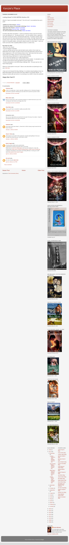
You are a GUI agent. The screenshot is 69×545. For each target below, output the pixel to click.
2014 (50, 510)
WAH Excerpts (50, 17)
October (52, 488)
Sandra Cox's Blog (62, 492)
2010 (50, 518)
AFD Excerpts (50, 21)
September (52, 490)
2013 (50, 512)
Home (23, 170)
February (52, 504)
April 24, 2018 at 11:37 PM (11, 161)
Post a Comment (8, 164)
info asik (8, 158)
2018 (50, 449)
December (52, 453)
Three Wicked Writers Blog (61, 495)
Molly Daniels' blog (62, 480)
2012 (50, 514)
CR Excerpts (50, 23)
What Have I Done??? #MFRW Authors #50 (52, 473)
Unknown (8, 88)
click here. (7, 68)
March (51, 502)
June (51, 496)
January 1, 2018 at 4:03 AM (12, 129)
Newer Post (6, 170)
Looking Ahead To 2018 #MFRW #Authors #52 (52, 459)
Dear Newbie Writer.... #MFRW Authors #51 (52, 466)
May (51, 498)
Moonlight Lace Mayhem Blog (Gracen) (61, 485)
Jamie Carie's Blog (62, 476)
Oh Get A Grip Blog (62, 487)
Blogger (42, 539)
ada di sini (16, 160)
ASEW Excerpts (50, 19)
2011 (50, 516)
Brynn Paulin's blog (62, 461)
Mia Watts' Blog (61, 478)
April (51, 500)
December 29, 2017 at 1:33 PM (12, 110)
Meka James (9, 97)
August (51, 493)
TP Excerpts (50, 26)
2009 (50, 520)
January (52, 506)
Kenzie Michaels (57, 527)
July (51, 495)
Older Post (41, 170)
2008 (50, 522)
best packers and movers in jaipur (16, 152)
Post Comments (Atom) (13, 173)
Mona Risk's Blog (62, 482)
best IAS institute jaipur (17, 147)
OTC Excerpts (50, 24)
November (52, 485)
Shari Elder (8, 107)
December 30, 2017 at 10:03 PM (13, 120)
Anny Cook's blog (62, 452)
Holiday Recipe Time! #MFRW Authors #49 (52, 479)
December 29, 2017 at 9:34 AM (12, 93)
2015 (50, 508)
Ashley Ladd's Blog (62, 454)
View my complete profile (52, 533)
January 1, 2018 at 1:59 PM (12, 139)
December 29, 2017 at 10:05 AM (13, 102)
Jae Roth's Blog (61, 475)
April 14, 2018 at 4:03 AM (11, 153)
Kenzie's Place (11, 8)
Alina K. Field (9, 134)
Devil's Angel (9, 143)
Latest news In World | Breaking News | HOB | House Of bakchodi (26, 149)
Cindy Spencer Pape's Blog (61, 467)
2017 (50, 451)
